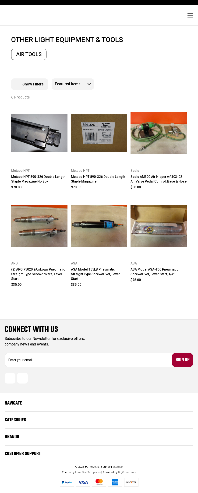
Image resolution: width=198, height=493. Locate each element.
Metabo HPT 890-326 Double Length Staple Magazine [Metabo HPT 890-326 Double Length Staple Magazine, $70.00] (98, 179)
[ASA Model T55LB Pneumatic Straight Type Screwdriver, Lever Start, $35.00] (99, 226)
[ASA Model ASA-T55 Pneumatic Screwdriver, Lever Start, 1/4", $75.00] (159, 226)
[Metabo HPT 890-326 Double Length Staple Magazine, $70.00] (99, 133)
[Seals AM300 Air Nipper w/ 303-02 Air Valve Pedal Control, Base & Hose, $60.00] (159, 133)
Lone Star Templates (88, 472)
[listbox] (73, 84)
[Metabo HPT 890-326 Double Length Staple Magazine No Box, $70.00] (39, 133)
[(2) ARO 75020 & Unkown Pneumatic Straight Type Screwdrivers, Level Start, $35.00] (39, 226)
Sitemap (118, 466)
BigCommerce (127, 472)
